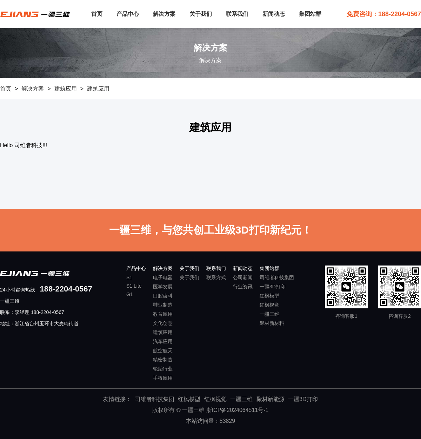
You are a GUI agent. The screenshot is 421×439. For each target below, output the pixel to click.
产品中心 (127, 14)
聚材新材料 (272, 323)
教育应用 (163, 314)
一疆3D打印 (273, 286)
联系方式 (216, 277)
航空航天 (163, 350)
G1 (129, 294)
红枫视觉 (269, 305)
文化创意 (163, 323)
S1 (129, 277)
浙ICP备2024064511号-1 (237, 410)
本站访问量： (210, 421)
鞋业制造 (163, 305)
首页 (96, 14)
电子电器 (163, 277)
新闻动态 (273, 14)
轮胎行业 (163, 369)
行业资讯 (243, 286)
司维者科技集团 (277, 277)
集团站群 (310, 14)
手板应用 (163, 378)
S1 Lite (134, 286)
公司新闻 (243, 277)
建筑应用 (65, 89)
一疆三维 (269, 314)
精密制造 (163, 359)
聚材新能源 (270, 399)
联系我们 (237, 14)
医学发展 (163, 286)
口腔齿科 (163, 296)
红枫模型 (269, 296)
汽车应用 (163, 341)
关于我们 (200, 14)
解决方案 (164, 14)
